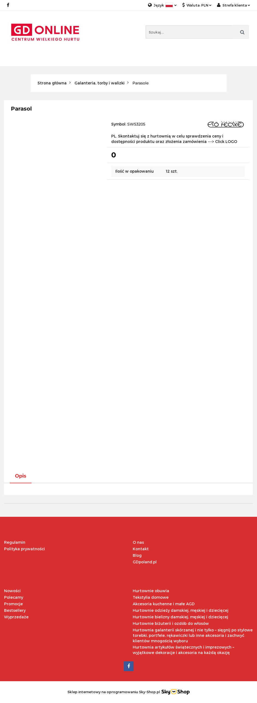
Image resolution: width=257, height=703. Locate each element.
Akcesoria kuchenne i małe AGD (164, 603)
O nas (138, 542)
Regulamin (14, 542)
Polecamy (13, 597)
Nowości (12, 590)
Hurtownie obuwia (151, 590)
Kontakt (141, 548)
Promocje (13, 603)
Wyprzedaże (16, 617)
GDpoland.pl (145, 562)
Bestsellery (15, 610)
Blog (137, 555)
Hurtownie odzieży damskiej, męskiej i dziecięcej (180, 610)
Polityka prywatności (24, 548)
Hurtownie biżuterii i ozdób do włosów (171, 623)
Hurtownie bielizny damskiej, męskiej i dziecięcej (180, 617)
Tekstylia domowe (151, 597)
